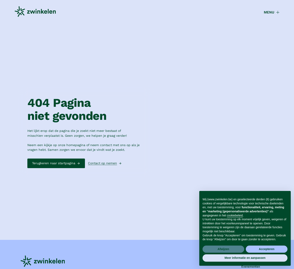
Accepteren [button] (266, 249)
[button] (269, 12)
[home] (35, 12)
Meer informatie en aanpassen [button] (245, 257)
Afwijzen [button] (223, 249)
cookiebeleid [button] (235, 215)
